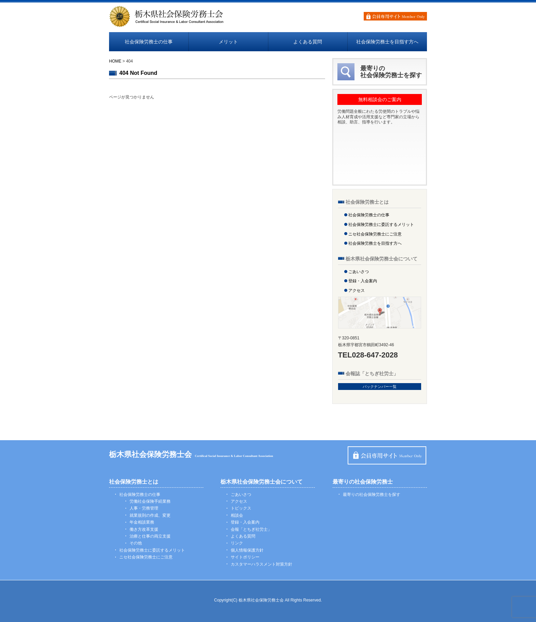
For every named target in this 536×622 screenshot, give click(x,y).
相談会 (237, 515)
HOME (115, 61)
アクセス (356, 290)
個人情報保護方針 (247, 550)
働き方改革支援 (144, 529)
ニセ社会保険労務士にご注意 (375, 234)
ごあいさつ (358, 271)
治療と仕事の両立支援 (150, 536)
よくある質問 (307, 41)
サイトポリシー (245, 557)
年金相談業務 (142, 522)
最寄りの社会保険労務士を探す (371, 494)
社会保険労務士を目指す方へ (387, 41)
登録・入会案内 (362, 281)
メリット (228, 41)
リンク (237, 543)
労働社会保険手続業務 (150, 501)
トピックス (241, 508)
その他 (136, 543)
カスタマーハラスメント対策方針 (261, 564)
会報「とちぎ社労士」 (251, 529)
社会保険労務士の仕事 (149, 41)
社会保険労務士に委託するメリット (381, 224)
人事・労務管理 (144, 508)
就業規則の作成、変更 (150, 515)
